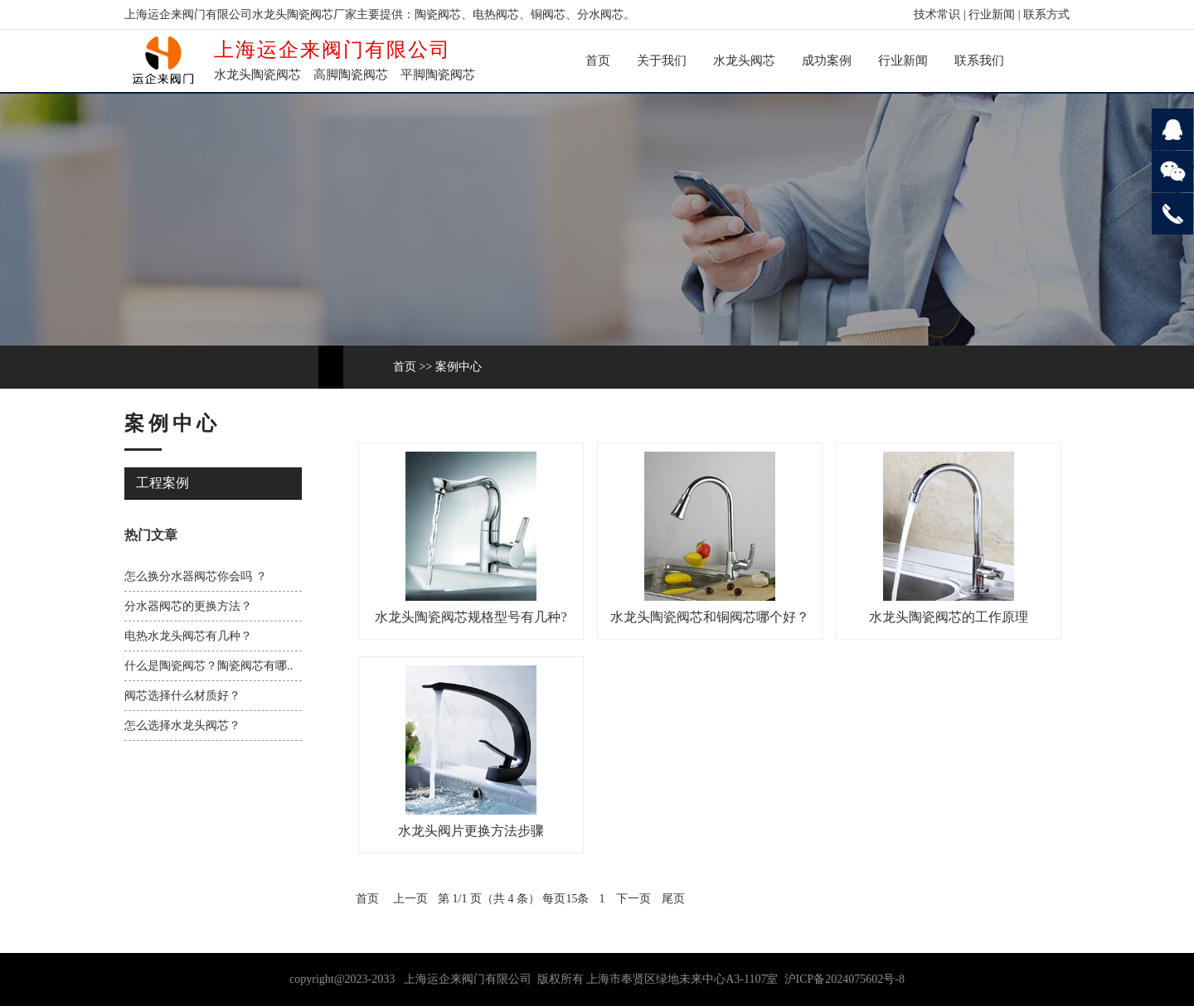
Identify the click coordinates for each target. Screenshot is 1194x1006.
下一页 (633, 898)
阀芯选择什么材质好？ (182, 695)
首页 (597, 60)
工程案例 (162, 483)
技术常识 (937, 14)
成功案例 (827, 60)
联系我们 (979, 60)
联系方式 (1046, 14)
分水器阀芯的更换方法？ (188, 606)
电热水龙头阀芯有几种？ (188, 636)
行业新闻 (991, 14)
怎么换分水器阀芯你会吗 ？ (195, 576)
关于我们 (662, 60)
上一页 (410, 898)
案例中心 (458, 366)
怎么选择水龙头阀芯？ (182, 725)
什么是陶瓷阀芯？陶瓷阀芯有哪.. (208, 666)
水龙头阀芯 (744, 60)
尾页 (673, 898)
